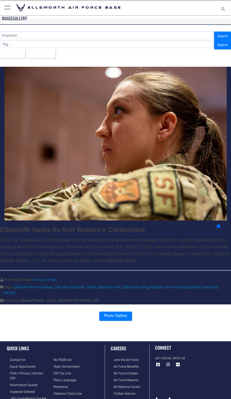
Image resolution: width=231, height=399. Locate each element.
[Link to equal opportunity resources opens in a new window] (19, 362)
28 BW (91, 283)
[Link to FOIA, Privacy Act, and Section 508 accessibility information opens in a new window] (25, 368)
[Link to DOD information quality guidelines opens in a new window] (20, 374)
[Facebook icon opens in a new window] (158, 360)
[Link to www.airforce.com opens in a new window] (123, 355)
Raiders (157, 283)
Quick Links (18, 344)
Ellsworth (77, 283)
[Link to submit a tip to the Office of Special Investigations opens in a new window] (62, 362)
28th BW (61, 283)
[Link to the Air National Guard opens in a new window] (123, 381)
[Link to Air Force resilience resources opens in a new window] (61, 374)
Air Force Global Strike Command (191, 283)
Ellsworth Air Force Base (33, 283)
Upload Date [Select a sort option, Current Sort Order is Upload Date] (44, 50)
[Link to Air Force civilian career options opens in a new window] (121, 387)
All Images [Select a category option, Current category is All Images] (12, 50)
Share (224, 222)
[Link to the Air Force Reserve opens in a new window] (123, 374)
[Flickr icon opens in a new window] (178, 360)
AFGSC (10, 289)
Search (222, 35)
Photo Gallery (115, 313)
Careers (118, 344)
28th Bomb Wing (135, 283)
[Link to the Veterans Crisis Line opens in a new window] (67, 381)
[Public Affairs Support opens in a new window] (68, 387)
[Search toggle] (224, 8)
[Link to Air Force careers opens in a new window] (123, 368)
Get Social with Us (170, 354)
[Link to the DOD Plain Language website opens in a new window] (64, 368)
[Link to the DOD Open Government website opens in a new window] (66, 355)
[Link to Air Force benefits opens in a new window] (123, 362)
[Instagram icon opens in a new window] (168, 360)
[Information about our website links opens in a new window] (17, 394)
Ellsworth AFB (109, 283)
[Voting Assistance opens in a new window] (66, 394)
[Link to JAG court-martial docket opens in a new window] (24, 387)
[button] (6, 7)
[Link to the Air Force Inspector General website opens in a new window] (19, 381)
